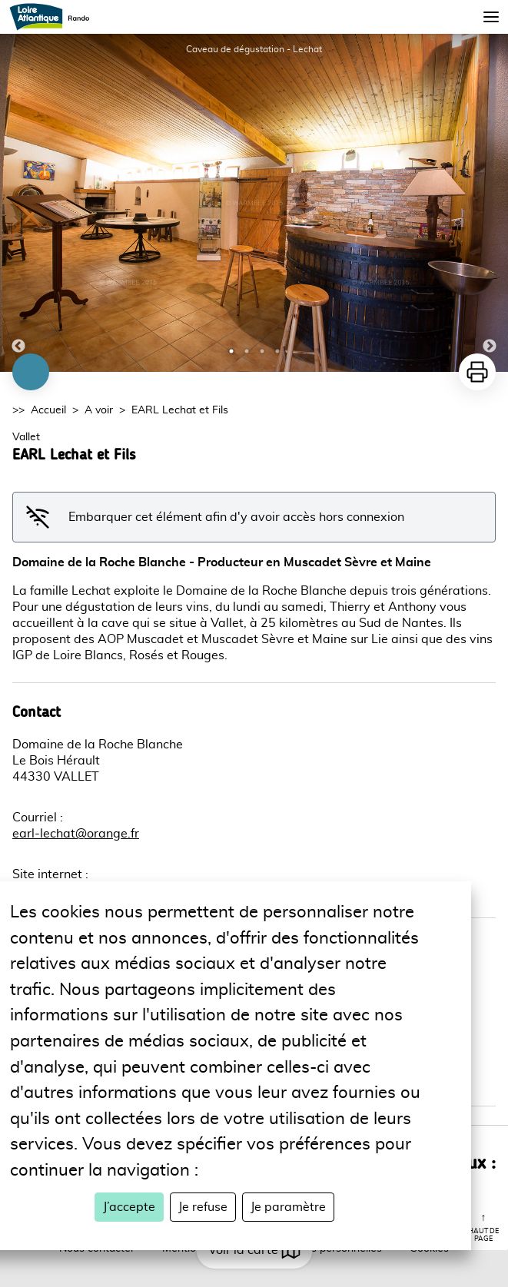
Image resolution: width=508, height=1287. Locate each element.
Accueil (48, 410)
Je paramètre (288, 1207)
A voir (99, 410)
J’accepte (129, 1207)
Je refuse (202, 1207)
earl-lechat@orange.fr (75, 834)
